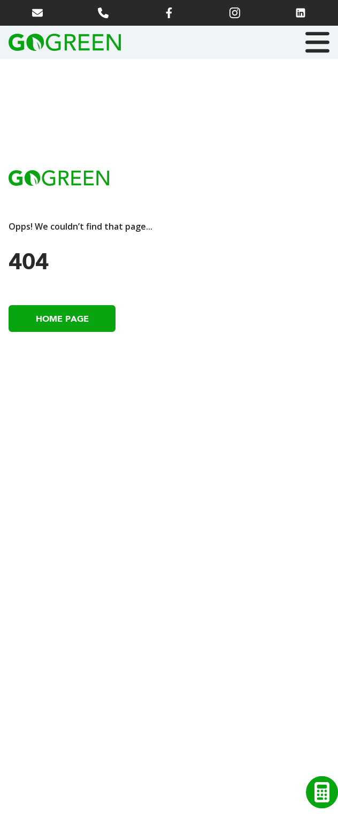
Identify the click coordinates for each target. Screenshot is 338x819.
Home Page (62, 318)
